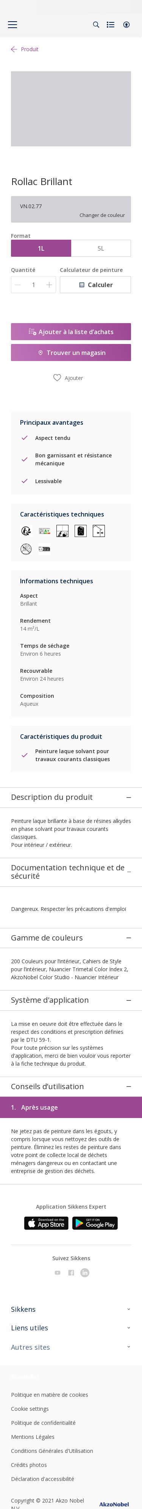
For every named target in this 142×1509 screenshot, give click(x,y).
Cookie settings (30, 1362)
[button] (126, 24)
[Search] (96, 24)
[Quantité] (33, 284)
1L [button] (41, 248)
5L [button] (101, 248)
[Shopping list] (111, 24)
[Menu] (12, 24)
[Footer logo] (31, 1330)
